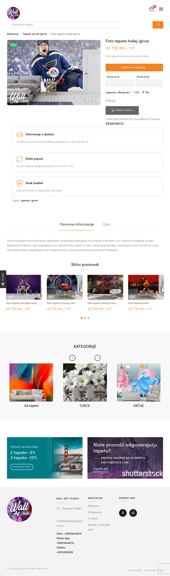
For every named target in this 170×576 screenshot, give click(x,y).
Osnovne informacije (77, 224)
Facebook (123, 513)
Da (135, 92)
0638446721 (115, 124)
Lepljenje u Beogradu (117, 92)
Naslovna (12, 34)
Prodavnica (95, 512)
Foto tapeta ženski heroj (101, 303)
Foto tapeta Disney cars (61, 303)
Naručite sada (21, 466)
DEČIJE (138, 406)
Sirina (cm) (113, 77)
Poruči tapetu (124, 110)
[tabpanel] (24, 293)
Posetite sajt (100, 469)
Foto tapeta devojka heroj (21, 303)
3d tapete (31, 406)
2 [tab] (85, 318)
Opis (106, 224)
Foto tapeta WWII (138, 303)
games (25, 200)
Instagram (133, 513)
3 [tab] (88, 318)
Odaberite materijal (134, 67)
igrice (34, 200)
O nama (93, 518)
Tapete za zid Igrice (35, 34)
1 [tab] (82, 318)
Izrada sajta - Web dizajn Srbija (145, 570)
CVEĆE (85, 406)
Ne (145, 92)
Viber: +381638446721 (69, 534)
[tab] (76, 224)
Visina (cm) (143, 77)
